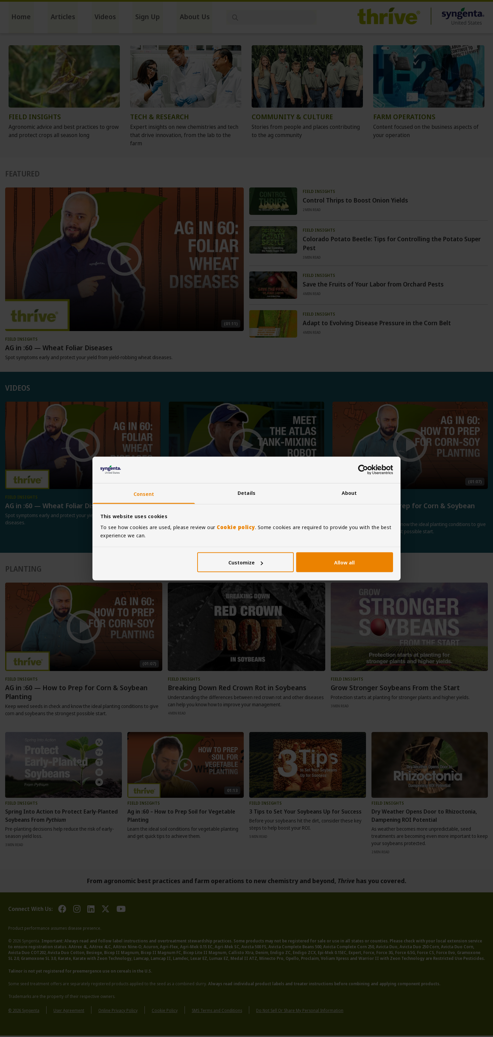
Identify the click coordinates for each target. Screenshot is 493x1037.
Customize (245, 562)
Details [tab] (246, 492)
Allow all (344, 562)
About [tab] (349, 492)
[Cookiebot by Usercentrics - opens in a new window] (363, 470)
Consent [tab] (144, 493)
